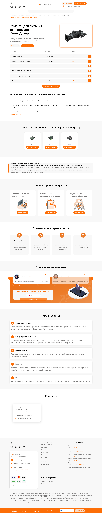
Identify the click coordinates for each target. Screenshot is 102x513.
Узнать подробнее (22, 212)
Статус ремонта (67, 3)
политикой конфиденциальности (43, 298)
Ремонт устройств (42, 11)
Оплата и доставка (46, 444)
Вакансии (58, 11)
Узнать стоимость (27, 45)
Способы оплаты (45, 464)
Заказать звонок (80, 3)
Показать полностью (15, 114)
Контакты (65, 11)
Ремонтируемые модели (48, 455)
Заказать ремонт (32, 147)
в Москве (24, 6)
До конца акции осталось (36, 510)
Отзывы (71, 11)
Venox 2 (43, 481)
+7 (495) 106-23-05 (45, 4)
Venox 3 (50, 481)
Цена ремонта (51, 11)
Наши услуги (44, 457)
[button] (9, 278)
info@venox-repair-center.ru (23, 416)
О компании (32, 11)
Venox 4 (43, 484)
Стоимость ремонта (46, 442)
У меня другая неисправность (51, 86)
